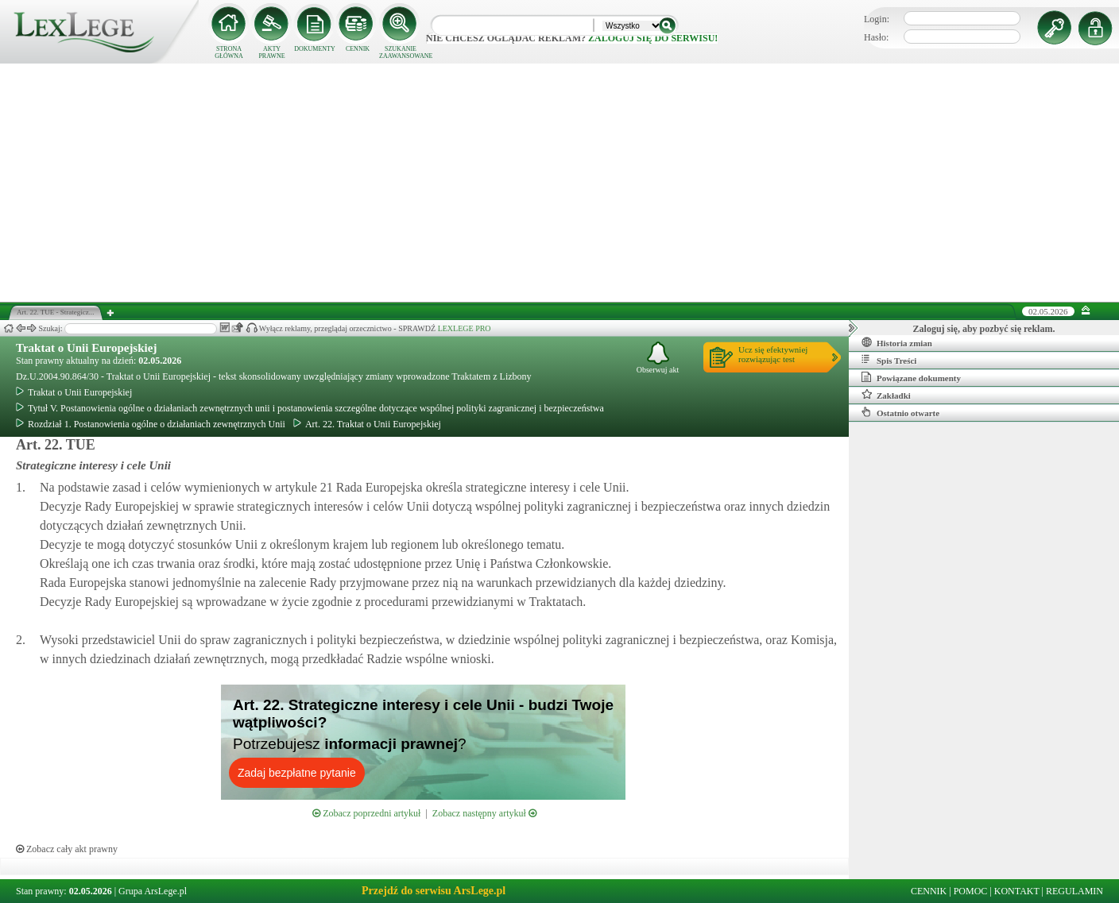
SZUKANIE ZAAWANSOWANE (400, 52)
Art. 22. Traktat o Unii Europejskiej (367, 424)
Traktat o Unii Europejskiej (86, 348)
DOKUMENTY (314, 48)
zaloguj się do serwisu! (653, 38)
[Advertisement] (559, 182)
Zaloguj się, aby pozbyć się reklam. (984, 328)
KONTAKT (1017, 891)
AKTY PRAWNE (271, 52)
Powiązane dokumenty (911, 377)
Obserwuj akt (658, 358)
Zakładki (886, 394)
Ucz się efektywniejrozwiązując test (772, 354)
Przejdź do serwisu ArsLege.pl (433, 891)
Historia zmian (897, 342)
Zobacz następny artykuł (484, 813)
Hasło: (876, 37)
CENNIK (358, 48)
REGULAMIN (1074, 891)
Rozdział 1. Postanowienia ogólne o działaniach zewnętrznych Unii (150, 424)
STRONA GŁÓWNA (229, 52)
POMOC (971, 891)
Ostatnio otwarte (900, 412)
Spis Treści (889, 359)
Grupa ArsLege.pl (152, 891)
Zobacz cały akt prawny (67, 849)
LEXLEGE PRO (464, 328)
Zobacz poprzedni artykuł (366, 813)
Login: (876, 19)
